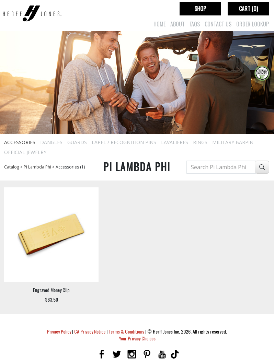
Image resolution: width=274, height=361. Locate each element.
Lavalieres (174, 142)
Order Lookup (252, 24)
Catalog (11, 167)
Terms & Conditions (126, 331)
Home (159, 24)
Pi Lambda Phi (37, 167)
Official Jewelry (25, 152)
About (177, 24)
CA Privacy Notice (89, 331)
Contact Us (218, 24)
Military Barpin (232, 142)
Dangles (51, 142)
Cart (248, 8)
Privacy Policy (59, 331)
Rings (200, 142)
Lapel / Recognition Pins (124, 142)
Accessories (19, 142)
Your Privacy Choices (137, 338)
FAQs (195, 24)
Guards (77, 142)
